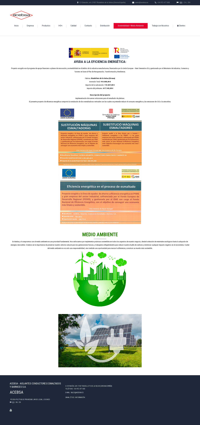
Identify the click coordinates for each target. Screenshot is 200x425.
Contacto (88, 26)
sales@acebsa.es (141, 2)
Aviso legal (38, 399)
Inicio (16, 26)
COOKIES (47, 399)
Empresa (30, 26)
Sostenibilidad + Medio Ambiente (131, 26)
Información (80, 397)
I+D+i (60, 26)
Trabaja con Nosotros (160, 26)
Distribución (105, 26)
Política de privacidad (24, 399)
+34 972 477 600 (163, 2)
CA (185, 2)
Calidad (73, 26)
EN (189, 2)
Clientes (181, 26)
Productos (46, 26)
